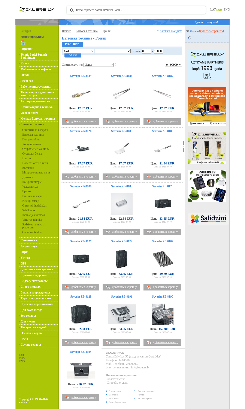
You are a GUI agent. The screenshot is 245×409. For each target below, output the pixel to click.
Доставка (113, 394)
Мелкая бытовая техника (38, 118)
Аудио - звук (29, 246)
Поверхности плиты (35, 163)
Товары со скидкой (33, 327)
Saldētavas (28, 210)
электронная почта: (118, 367)
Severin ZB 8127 (80, 241)
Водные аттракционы (35, 292)
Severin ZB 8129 (162, 186)
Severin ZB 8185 (121, 131)
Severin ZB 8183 (121, 186)
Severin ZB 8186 (162, 131)
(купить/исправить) (211, 31)
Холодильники (31, 144)
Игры (24, 252)
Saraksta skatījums (171, 31)
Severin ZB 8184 (121, 76)
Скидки (26, 31)
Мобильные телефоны (36, 69)
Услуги (25, 257)
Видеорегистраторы (34, 281)
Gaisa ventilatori (32, 232)
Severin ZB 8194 (80, 351)
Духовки (27, 177)
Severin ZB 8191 (121, 296)
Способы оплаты (117, 382)
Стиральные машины (35, 149)
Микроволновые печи (36, 172)
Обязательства (116, 379)
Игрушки (27, 48)
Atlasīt (73, 55)
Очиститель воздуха (35, 130)
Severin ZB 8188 (80, 186)
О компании (115, 391)
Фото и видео (30, 112)
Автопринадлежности (35, 101)
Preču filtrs (72, 44)
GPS (23, 263)
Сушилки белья (32, 153)
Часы (24, 339)
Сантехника (29, 240)
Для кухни (28, 321)
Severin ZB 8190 (162, 296)
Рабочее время (144, 398)
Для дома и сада (31, 310)
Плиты (26, 158)
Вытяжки (28, 167)
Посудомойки (31, 139)
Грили (26, 191)
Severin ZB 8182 (162, 241)
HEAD (25, 75)
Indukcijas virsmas (33, 215)
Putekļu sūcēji (30, 200)
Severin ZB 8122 (121, 241)
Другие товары (31, 344)
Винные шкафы (32, 196)
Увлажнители (30, 186)
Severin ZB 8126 (80, 131)
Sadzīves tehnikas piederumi (33, 226)
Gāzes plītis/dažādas (34, 205)
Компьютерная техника (37, 107)
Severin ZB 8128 (80, 296)
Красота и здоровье (34, 275)
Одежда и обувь (31, 333)
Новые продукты (32, 36)
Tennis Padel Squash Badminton (34, 56)
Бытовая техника (32, 124)
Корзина (207, 31)
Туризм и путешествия (36, 298)
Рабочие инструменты (36, 86)
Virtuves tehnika (32, 219)
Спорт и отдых (30, 286)
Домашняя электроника (37, 269)
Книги (25, 63)
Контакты (113, 398)
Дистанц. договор (146, 391)
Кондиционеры (32, 182)
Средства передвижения (37, 304)
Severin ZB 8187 (162, 76)
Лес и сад (27, 80)
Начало (66, 31)
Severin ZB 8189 (80, 76)
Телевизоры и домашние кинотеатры (37, 94)
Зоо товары (28, 315)
